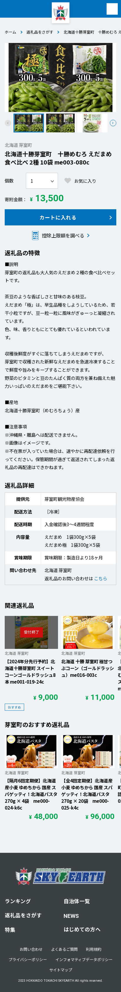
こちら (100, 578)
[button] (113, 123)
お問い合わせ (31, 949)
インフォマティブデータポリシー (83, 959)
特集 (10, 929)
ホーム (10, 32)
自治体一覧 (77, 901)
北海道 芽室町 (18, 145)
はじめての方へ (82, 929)
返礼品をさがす (39, 32)
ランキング (18, 901)
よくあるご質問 (64, 949)
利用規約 (93, 949)
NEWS (71, 916)
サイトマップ (60, 970)
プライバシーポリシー (28, 959)
